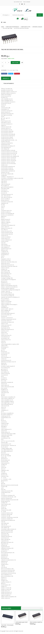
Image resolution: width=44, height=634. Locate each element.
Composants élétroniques (12, 26)
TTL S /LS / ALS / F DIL (7, 28)
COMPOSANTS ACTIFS (25, 26)
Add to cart (15, 62)
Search (39, 15)
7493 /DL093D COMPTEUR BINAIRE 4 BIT (36, 622)
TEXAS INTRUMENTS (8, 83)
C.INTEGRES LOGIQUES (37, 26)
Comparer (22, 62)
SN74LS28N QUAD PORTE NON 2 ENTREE (22, 622)
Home (2, 26)
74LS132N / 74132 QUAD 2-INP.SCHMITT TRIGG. (7, 625)
